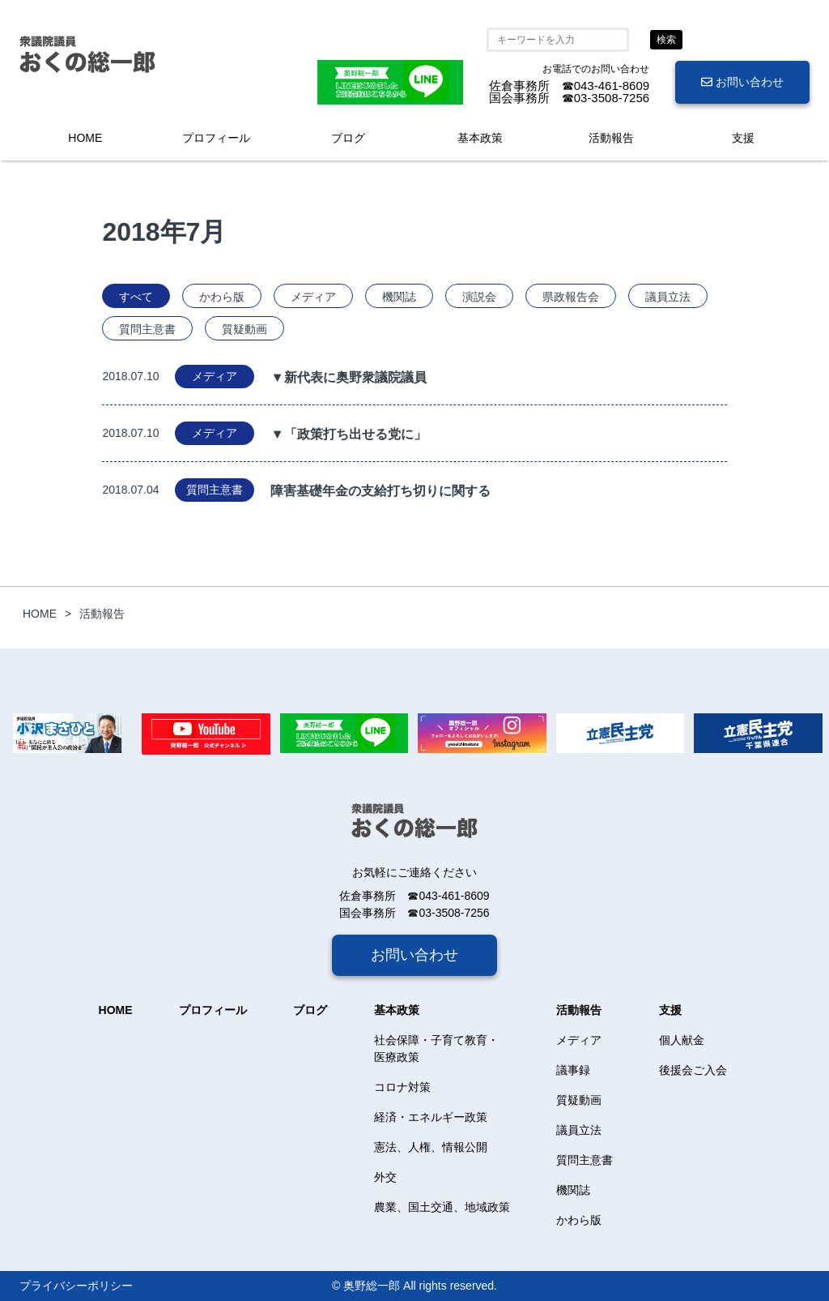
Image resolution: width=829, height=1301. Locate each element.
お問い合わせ (742, 81)
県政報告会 (570, 296)
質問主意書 (147, 329)
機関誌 (399, 296)
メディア (313, 296)
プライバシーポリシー (76, 1285)
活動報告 (611, 137)
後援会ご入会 (693, 1069)
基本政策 (480, 137)
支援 (743, 137)
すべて (136, 296)
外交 (385, 1176)
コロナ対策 (402, 1087)
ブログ (348, 137)
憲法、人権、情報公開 (430, 1147)
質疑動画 (244, 329)
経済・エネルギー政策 (430, 1117)
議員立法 (668, 296)
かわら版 (221, 296)
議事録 (573, 1069)
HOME (85, 137)
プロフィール (216, 137)
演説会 (479, 296)
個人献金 (681, 1040)
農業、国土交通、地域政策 (442, 1206)
